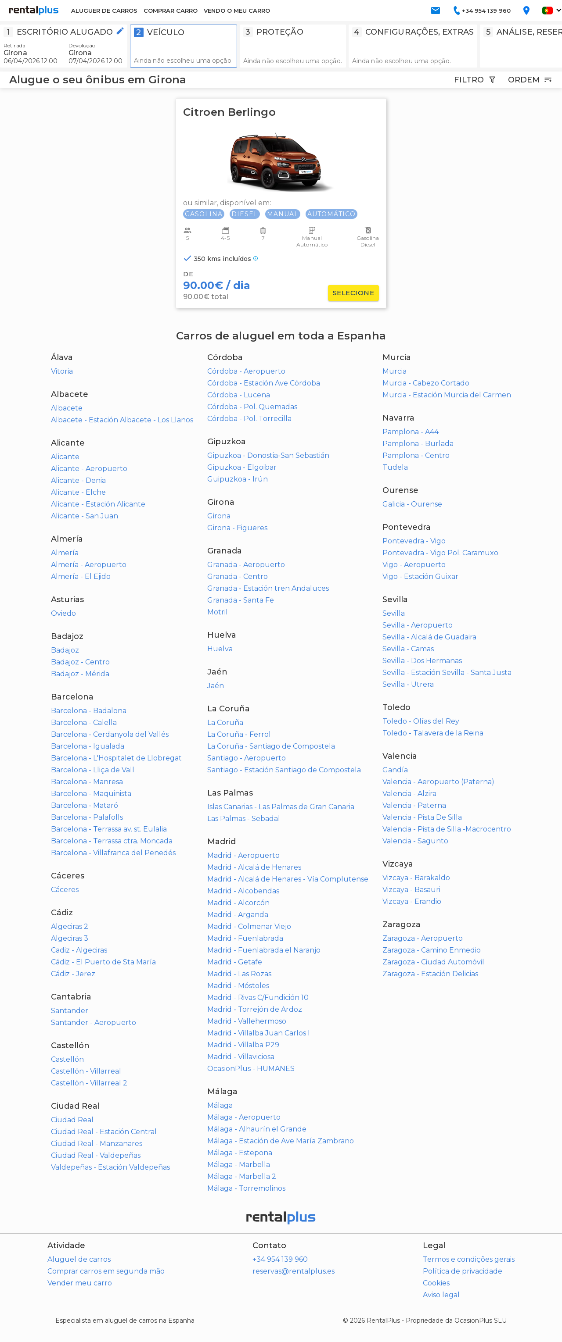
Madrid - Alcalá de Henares (254, 867)
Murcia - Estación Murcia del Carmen (446, 395)
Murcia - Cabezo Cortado (425, 383)
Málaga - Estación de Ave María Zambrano (280, 1141)
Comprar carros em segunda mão (106, 1271)
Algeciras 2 (69, 926)
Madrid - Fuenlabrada (245, 938)
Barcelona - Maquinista (91, 793)
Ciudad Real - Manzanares (96, 1143)
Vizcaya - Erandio (411, 901)
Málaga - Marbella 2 (241, 1176)
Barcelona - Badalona (88, 711)
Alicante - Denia (78, 480)
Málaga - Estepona (239, 1153)
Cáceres (65, 889)
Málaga (220, 1105)
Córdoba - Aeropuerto (246, 371)
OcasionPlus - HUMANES (251, 1068)
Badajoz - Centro (80, 662)
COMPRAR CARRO (171, 10)
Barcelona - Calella (84, 722)
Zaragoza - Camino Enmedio (431, 950)
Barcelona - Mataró (84, 805)
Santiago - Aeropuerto (246, 758)
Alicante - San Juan (84, 516)
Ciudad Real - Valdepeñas (95, 1155)
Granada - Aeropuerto (246, 564)
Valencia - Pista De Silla (422, 817)
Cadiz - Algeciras (79, 950)
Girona (219, 516)
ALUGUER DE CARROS (104, 10)
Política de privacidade (462, 1271)
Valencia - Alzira (409, 793)
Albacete (67, 408)
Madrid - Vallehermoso (246, 1021)
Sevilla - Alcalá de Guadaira (429, 637)
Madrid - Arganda (237, 914)
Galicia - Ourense (412, 504)
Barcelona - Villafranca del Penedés (113, 853)
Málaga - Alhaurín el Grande (256, 1129)
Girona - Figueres (237, 528)
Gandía (395, 770)
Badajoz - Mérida (80, 674)
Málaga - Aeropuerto (244, 1117)
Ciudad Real (72, 1120)
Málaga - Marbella (238, 1164)
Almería (65, 553)
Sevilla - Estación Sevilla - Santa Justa (447, 672)
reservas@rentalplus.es (293, 1271)
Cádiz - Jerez (73, 974)
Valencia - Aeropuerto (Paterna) (438, 782)
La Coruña (225, 722)
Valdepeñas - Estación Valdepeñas (110, 1167)
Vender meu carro (79, 1283)
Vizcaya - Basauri (411, 889)
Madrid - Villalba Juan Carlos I (258, 1033)
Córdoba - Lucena (238, 395)
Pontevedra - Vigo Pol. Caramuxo (440, 553)
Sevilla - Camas (408, 649)
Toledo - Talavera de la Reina (432, 733)
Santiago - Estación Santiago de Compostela (284, 770)
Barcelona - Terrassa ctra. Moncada (112, 841)
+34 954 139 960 (280, 1259)
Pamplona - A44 (410, 432)
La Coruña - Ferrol (239, 734)
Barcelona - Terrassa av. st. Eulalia (109, 829)
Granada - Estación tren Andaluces (268, 588)
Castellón (67, 1059)
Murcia (394, 371)
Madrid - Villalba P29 (243, 1045)
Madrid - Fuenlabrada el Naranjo (264, 950)
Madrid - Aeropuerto (243, 855)
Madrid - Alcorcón (238, 903)
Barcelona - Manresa (87, 782)
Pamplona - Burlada (418, 443)
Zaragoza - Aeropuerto (422, 938)
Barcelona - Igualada (87, 746)
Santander (69, 1010)
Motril (217, 612)
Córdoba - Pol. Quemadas (252, 407)
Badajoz (65, 650)
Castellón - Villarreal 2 (89, 1083)
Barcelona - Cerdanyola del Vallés (110, 734)
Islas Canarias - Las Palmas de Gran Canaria (280, 807)
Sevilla (393, 613)
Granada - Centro (237, 576)
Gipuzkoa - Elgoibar (242, 467)
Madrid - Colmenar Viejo (249, 926)
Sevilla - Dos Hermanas (422, 661)
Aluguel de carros (79, 1259)
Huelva (220, 649)
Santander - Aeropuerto (93, 1022)
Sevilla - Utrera (408, 684)
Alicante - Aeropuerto (89, 468)
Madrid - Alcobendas (243, 891)
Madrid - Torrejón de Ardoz (254, 1009)
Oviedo (63, 613)
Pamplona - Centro (416, 455)
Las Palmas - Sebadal (243, 818)
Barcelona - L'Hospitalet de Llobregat (116, 758)
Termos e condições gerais (469, 1259)
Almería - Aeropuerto (88, 564)
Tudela (395, 467)
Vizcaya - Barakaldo (416, 878)
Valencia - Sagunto (415, 841)
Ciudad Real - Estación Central (104, 1132)
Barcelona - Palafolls (87, 817)
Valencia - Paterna (414, 805)
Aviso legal (441, 1295)
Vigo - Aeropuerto (414, 564)
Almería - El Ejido (81, 576)
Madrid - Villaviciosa (240, 1057)
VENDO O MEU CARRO (237, 10)
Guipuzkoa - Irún (237, 479)
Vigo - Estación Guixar (420, 576)
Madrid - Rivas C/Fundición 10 (258, 997)
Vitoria (62, 371)
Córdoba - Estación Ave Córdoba (263, 383)
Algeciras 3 (69, 938)
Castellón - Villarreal (86, 1071)
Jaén (215, 686)
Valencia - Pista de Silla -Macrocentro (446, 829)
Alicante (65, 457)
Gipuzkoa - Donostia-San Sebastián (268, 455)
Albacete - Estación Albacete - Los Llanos (122, 420)
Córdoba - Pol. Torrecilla (249, 418)
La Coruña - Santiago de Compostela (271, 746)
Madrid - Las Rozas (239, 974)
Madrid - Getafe (234, 962)
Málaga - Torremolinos (246, 1188)
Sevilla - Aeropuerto (417, 625)
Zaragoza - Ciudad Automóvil (433, 962)
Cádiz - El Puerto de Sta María (103, 962)
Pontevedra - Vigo (414, 541)
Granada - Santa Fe (240, 600)
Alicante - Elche (78, 492)
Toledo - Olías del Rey (420, 721)
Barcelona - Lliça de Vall (92, 770)
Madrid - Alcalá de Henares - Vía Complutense (287, 879)
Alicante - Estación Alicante (98, 504)
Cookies (436, 1283)
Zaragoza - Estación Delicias (430, 974)
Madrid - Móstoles (238, 986)
